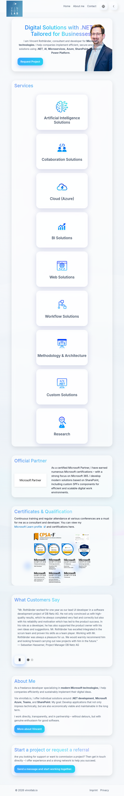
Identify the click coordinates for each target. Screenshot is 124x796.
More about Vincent (29, 729)
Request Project (30, 61)
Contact (91, 6)
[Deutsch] (103, 6)
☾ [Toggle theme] (114, 6)
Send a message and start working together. (44, 769)
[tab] (28, 660)
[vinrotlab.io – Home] (14, 9)
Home (66, 6)
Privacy (104, 790)
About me (78, 6)
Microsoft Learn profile (30, 526)
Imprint (94, 790)
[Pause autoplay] (19, 659)
